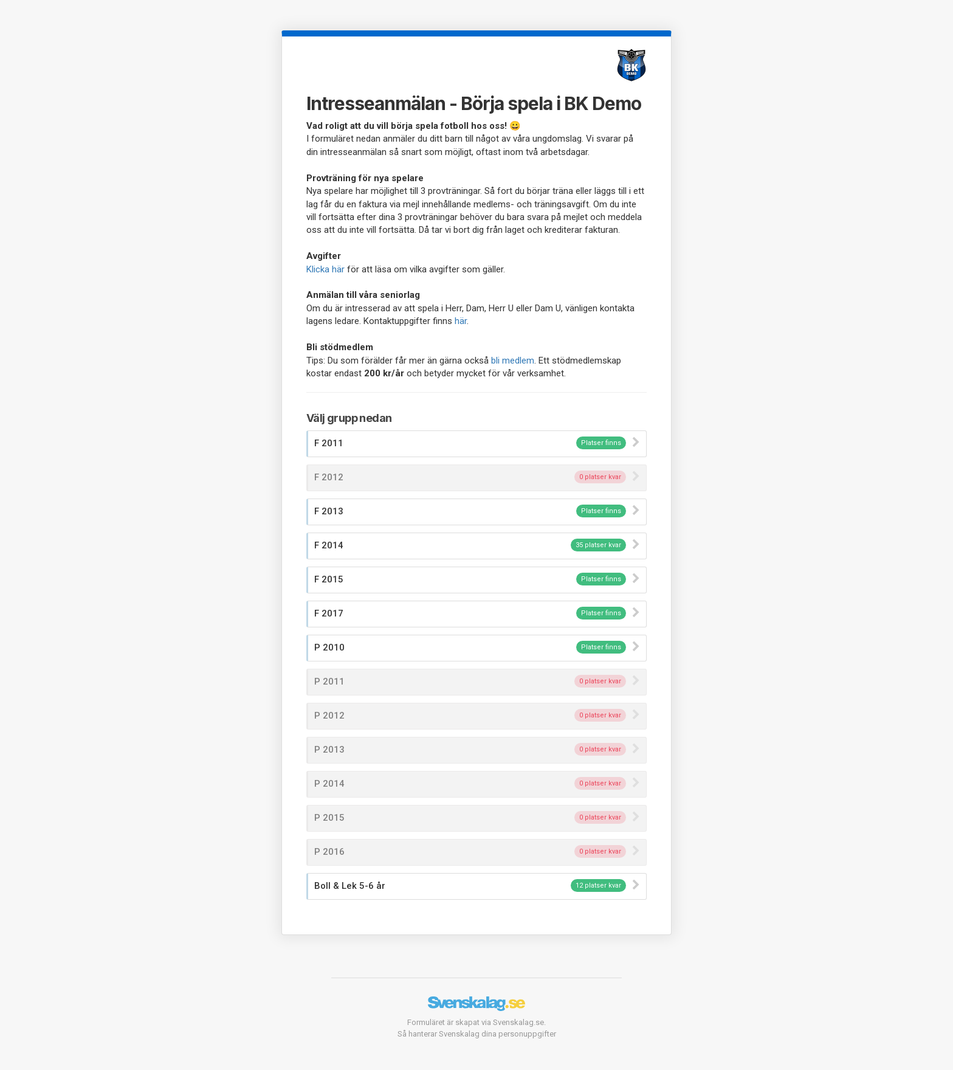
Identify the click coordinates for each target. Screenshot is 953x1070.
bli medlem (512, 360)
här (461, 321)
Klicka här (325, 269)
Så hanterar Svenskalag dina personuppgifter (476, 1033)
